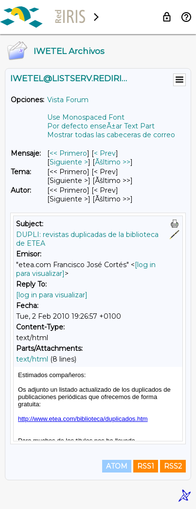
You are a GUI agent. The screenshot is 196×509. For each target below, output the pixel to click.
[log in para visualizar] (52, 295)
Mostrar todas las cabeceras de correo (111, 134)
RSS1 (145, 466)
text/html (32, 359)
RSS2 (173, 466)
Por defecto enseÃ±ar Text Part (101, 126)
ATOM (116, 466)
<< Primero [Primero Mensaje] (68, 153)
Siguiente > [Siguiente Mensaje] (69, 162)
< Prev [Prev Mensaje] (105, 153)
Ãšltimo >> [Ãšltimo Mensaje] (112, 162)
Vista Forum (68, 99)
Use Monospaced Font (86, 117)
